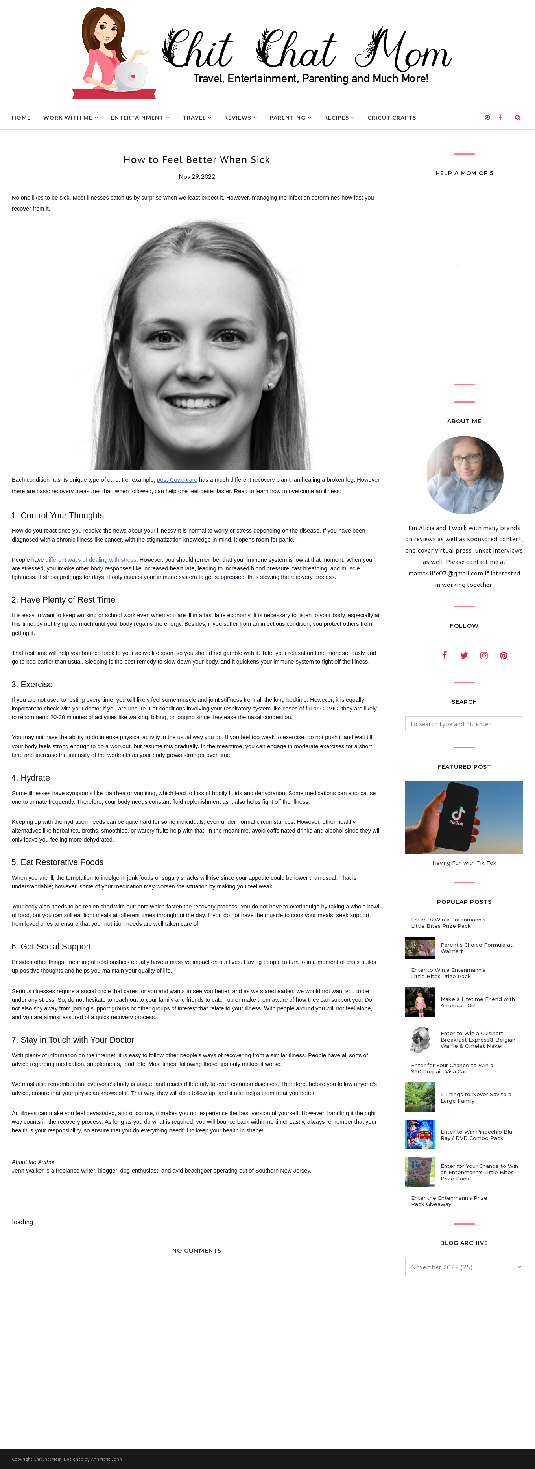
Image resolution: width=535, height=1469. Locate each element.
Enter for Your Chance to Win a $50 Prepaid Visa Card (452, 1068)
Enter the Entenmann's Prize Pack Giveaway (449, 1201)
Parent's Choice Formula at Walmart (477, 948)
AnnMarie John (106, 1459)
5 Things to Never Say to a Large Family (476, 1097)
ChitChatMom (47, 1459)
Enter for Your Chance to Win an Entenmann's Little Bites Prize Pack (479, 1172)
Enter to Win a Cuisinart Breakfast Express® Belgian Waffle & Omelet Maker (478, 1039)
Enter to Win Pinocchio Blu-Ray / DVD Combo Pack (478, 1135)
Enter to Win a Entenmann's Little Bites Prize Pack (448, 922)
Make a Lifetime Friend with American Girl (478, 1002)
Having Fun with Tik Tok (464, 863)
